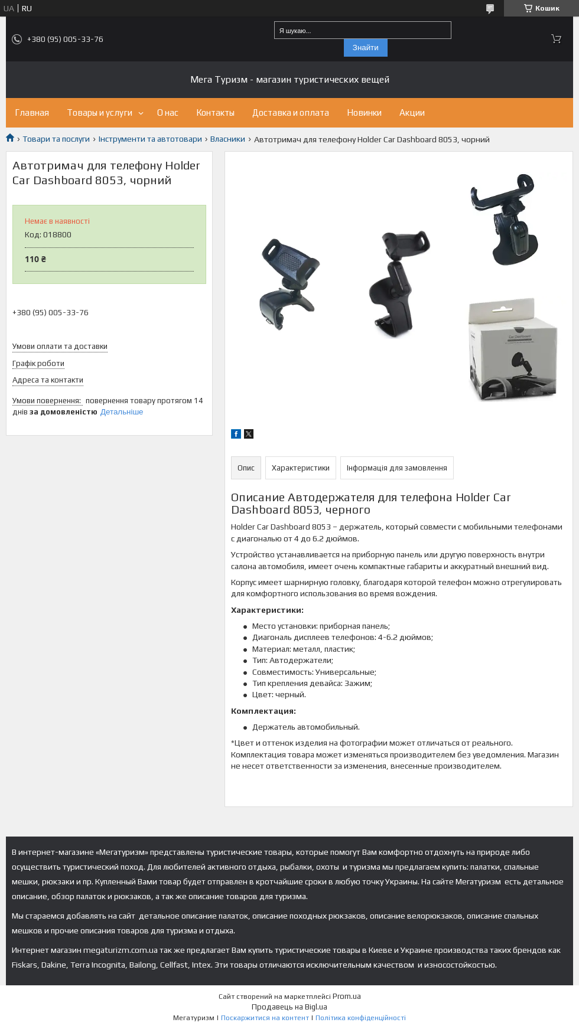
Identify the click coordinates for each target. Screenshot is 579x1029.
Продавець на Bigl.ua (289, 1006)
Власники (227, 138)
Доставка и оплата (290, 112)
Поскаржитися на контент (265, 1018)
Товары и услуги (99, 112)
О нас (167, 112)
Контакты (215, 112)
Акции (412, 112)
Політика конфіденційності (360, 1018)
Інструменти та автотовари (150, 138)
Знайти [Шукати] (366, 47)
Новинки (364, 112)
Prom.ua (347, 996)
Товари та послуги (56, 138)
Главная (32, 112)
